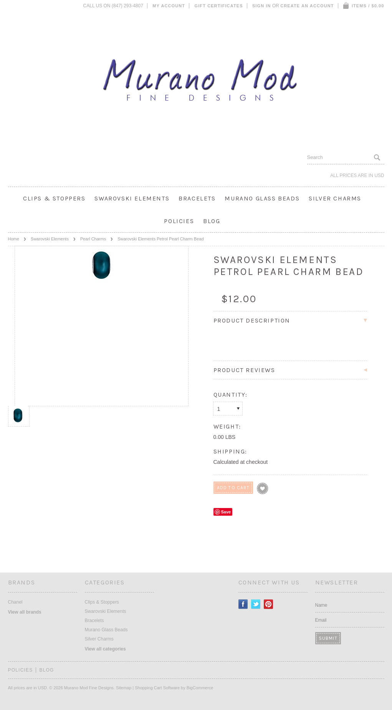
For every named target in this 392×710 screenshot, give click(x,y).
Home (13, 239)
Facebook (243, 604)
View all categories (105, 649)
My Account (168, 5)
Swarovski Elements (131, 198)
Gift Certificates (219, 5)
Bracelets (197, 198)
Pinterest (268, 604)
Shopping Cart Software (157, 687)
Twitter (256, 604)
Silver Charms (335, 198)
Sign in (261, 5)
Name (321, 605)
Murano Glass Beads (262, 198)
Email (321, 620)
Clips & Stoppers (54, 198)
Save (226, 512)
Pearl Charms (93, 239)
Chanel (15, 602)
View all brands (24, 612)
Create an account (307, 5)
